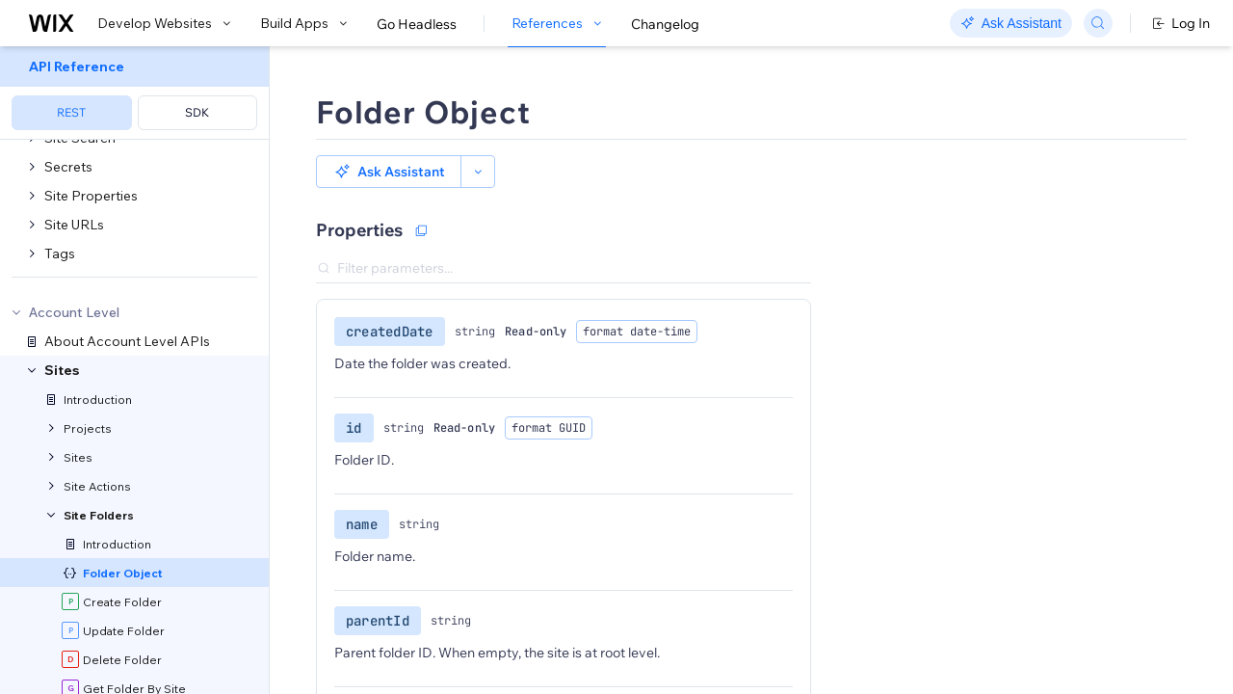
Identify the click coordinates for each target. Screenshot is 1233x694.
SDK (197, 112)
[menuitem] (134, 93)
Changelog (665, 24)
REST (71, 112)
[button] (388, 171)
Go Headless (417, 24)
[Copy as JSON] (421, 230)
